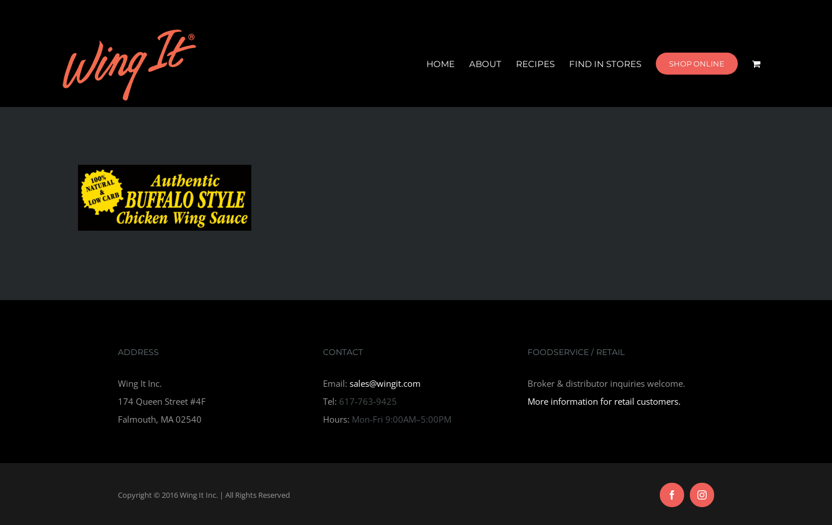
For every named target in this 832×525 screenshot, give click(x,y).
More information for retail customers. (604, 401)
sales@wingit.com (385, 383)
